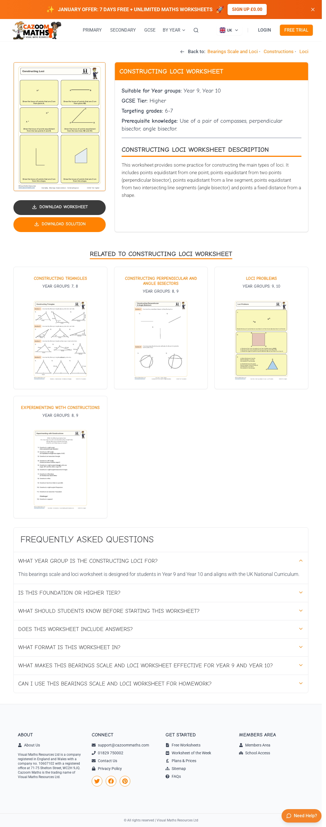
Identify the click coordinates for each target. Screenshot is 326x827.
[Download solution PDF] (59, 224)
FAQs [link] (173, 776)
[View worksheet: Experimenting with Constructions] (60, 457)
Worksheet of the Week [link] (188, 753)
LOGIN (264, 30)
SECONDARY (123, 30)
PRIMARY (92, 30)
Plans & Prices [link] (181, 761)
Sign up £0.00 (247, 9)
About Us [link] (29, 745)
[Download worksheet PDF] (59, 207)
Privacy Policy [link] (107, 768)
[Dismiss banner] (312, 9)
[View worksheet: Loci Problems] (261, 328)
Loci (303, 51)
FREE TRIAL (296, 30)
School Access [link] (254, 753)
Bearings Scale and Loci (232, 51)
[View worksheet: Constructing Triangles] (60, 328)
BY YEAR (174, 30)
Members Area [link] (254, 745)
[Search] (196, 30)
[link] (97, 781)
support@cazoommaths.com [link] (120, 745)
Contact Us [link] (104, 761)
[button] (59, 126)
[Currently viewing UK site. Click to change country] (229, 30)
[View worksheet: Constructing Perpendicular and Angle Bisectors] (161, 328)
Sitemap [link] (176, 768)
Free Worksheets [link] (183, 745)
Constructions (279, 51)
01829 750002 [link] (107, 753)
